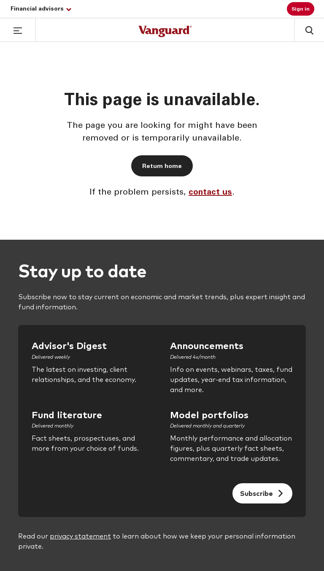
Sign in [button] (301, 9)
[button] (18, 29)
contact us (210, 193)
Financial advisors (41, 9)
